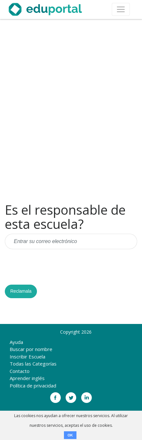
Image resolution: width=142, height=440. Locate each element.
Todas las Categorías (33, 363)
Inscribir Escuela (27, 356)
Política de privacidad (33, 385)
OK (70, 435)
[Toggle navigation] (121, 9)
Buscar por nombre (31, 349)
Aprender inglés (27, 378)
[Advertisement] (71, 111)
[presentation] (53, 266)
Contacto (20, 371)
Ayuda (16, 342)
